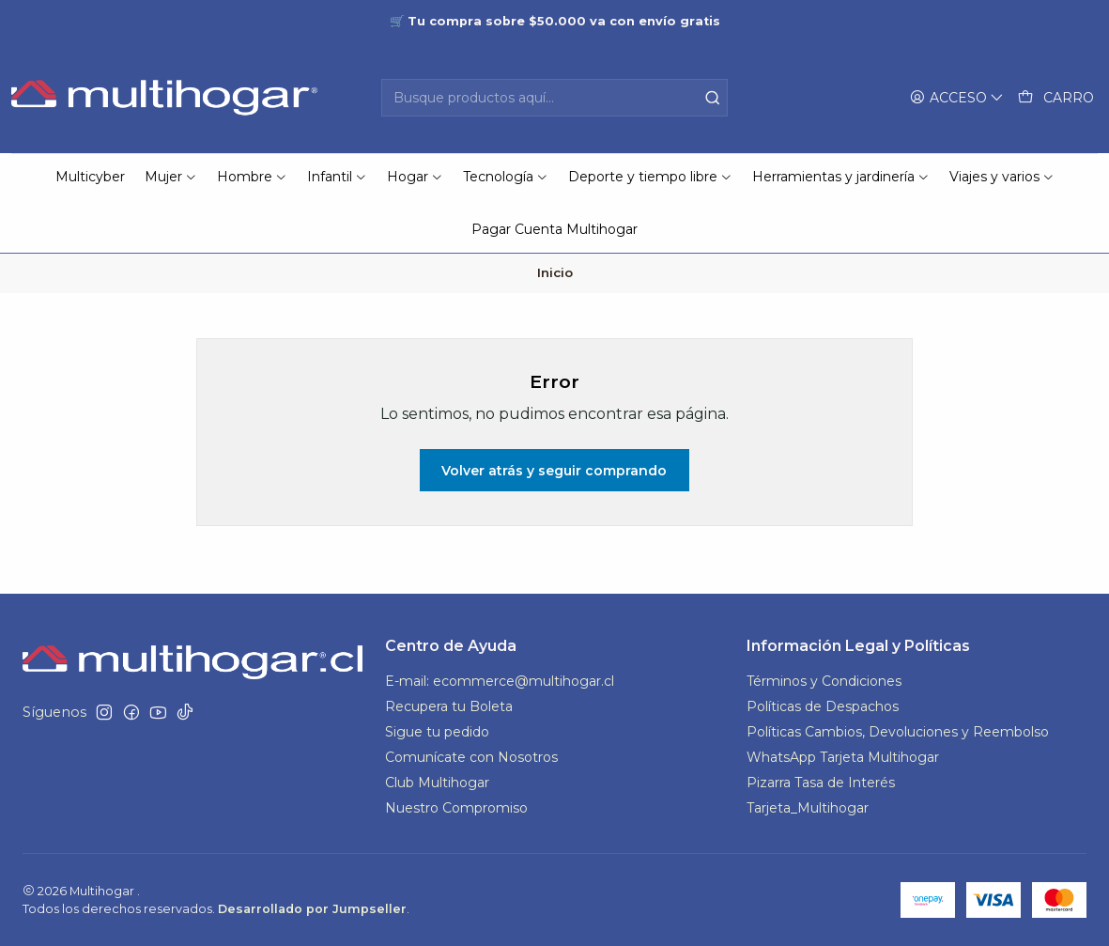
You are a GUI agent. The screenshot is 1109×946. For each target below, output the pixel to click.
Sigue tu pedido (437, 731)
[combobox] (555, 97)
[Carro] (1056, 98)
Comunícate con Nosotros (471, 757)
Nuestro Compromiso (456, 807)
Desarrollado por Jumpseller (312, 909)
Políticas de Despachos (823, 706)
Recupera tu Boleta (449, 706)
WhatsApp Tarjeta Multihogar (843, 757)
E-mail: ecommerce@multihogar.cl (499, 681)
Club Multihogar (437, 782)
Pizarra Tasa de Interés (821, 782)
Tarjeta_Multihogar (808, 807)
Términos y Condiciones (824, 681)
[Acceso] (957, 98)
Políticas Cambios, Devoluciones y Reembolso (898, 731)
